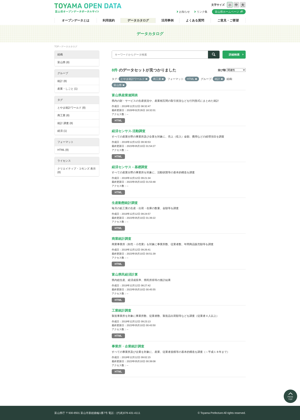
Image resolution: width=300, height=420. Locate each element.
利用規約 (109, 20)
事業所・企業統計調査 (128, 346)
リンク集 (202, 11)
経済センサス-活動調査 (128, 131)
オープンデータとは (75, 20)
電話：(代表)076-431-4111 (124, 412)
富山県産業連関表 (125, 95)
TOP (56, 46)
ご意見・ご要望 (228, 20)
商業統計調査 (121, 239)
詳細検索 (234, 54)
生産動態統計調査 (125, 203)
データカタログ (138, 20)
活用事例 (167, 20)
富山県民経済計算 (125, 274)
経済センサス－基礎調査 (130, 167)
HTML (118, 120)
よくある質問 (195, 20)
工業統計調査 (121, 310)
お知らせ (184, 11)
